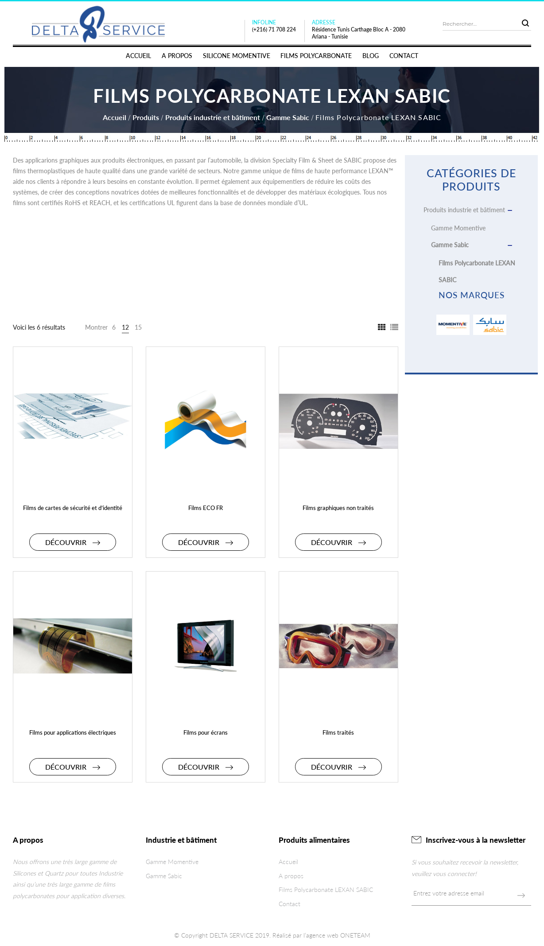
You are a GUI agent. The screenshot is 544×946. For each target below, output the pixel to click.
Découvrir (72, 542)
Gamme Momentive (458, 228)
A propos (291, 876)
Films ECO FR (205, 507)
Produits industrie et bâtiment (212, 117)
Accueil (114, 117)
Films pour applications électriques (72, 732)
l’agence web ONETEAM (336, 935)
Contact (289, 903)
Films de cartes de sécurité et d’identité (72, 507)
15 (138, 327)
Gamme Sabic (287, 117)
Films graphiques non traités (338, 507)
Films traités (338, 732)
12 (125, 327)
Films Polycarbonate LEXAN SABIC (326, 889)
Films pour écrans (205, 732)
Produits (145, 117)
